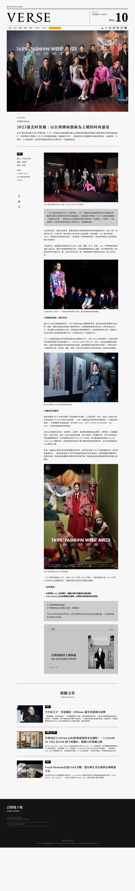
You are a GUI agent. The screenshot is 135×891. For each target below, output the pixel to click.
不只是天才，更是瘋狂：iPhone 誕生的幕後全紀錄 (75, 712)
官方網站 (89, 580)
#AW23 (19, 180)
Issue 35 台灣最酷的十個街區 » (100, 13)
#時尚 (19, 170)
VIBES (36, 28)
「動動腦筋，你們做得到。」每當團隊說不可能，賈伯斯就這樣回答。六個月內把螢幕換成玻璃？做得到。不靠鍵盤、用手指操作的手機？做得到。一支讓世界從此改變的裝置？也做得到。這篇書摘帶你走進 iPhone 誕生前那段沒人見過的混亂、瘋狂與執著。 (81, 718)
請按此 (62, 605)
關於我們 (64, 840)
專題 (20, 28)
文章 (15, 28)
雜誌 (31, 28)
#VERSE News (22, 173)
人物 (10, 28)
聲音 (25, 28)
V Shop (44, 28)
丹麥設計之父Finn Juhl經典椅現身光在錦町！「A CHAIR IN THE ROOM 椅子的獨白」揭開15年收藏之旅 (80, 739)
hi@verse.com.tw (73, 843)
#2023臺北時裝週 (23, 177)
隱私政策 (70, 840)
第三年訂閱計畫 (95, 614)
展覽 (47, 732)
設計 (19, 154)
